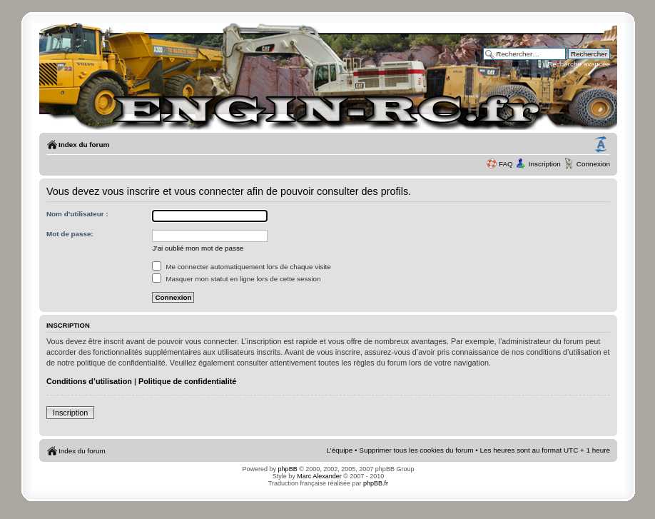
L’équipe (340, 450)
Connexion (593, 164)
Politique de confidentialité (187, 381)
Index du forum (84, 144)
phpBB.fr (375, 483)
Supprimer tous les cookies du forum (416, 450)
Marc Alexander (319, 476)
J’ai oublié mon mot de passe (197, 248)
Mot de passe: (69, 234)
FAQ (506, 164)
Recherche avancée (578, 64)
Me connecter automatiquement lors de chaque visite (241, 267)
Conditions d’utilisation (89, 381)
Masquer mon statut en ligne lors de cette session (236, 279)
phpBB (288, 469)
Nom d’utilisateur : (77, 214)
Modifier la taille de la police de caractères (600, 144)
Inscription (545, 164)
